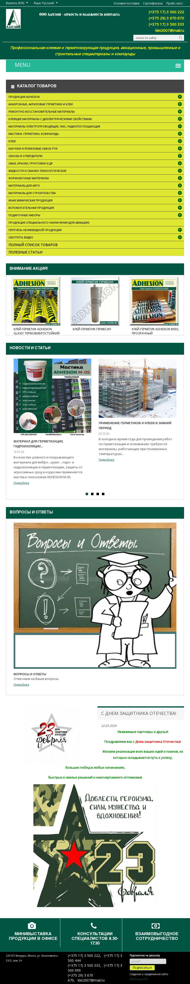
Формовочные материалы (95, 179)
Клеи (95, 142)
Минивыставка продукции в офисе (33, 936)
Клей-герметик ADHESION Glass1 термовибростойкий (37, 331)
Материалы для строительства (95, 193)
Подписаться (142, 968)
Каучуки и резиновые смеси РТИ (95, 149)
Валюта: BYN (15, 3)
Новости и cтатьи (30, 348)
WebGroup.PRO (139, 979)
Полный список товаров (33, 244)
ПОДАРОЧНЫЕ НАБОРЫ (95, 216)
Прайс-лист (174, 3)
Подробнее (21, 483)
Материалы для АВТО (95, 186)
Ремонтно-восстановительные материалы (95, 112)
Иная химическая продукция (95, 201)
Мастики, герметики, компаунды (95, 134)
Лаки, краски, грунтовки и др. (95, 164)
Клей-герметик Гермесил (92, 329)
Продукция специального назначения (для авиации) (48, 222)
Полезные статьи (25, 252)
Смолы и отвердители (95, 156)
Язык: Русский (44, 3)
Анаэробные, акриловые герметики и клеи (95, 105)
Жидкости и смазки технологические (95, 171)
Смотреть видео (95, 238)
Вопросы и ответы (31, 513)
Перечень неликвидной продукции (95, 230)
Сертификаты (153, 3)
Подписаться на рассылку (145, 955)
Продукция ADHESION (95, 97)
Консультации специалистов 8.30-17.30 (95, 939)
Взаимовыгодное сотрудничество (156, 936)
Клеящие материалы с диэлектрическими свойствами (95, 119)
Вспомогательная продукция (95, 208)
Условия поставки (127, 3)
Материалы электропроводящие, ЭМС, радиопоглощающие (95, 127)
